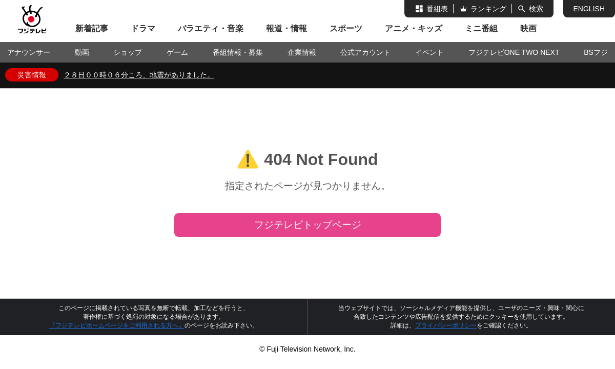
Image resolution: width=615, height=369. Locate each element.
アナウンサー (28, 52)
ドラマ (143, 28)
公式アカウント (365, 52)
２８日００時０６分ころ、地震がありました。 (139, 75)
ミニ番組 (481, 28)
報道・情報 (286, 28)
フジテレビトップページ (307, 224)
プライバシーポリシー (446, 325)
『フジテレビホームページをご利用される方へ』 (116, 325)
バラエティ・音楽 (210, 28)
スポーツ (346, 28)
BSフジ (596, 52)
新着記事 (91, 28)
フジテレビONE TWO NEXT (514, 52)
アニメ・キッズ (413, 28)
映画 (528, 28)
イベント (429, 52)
